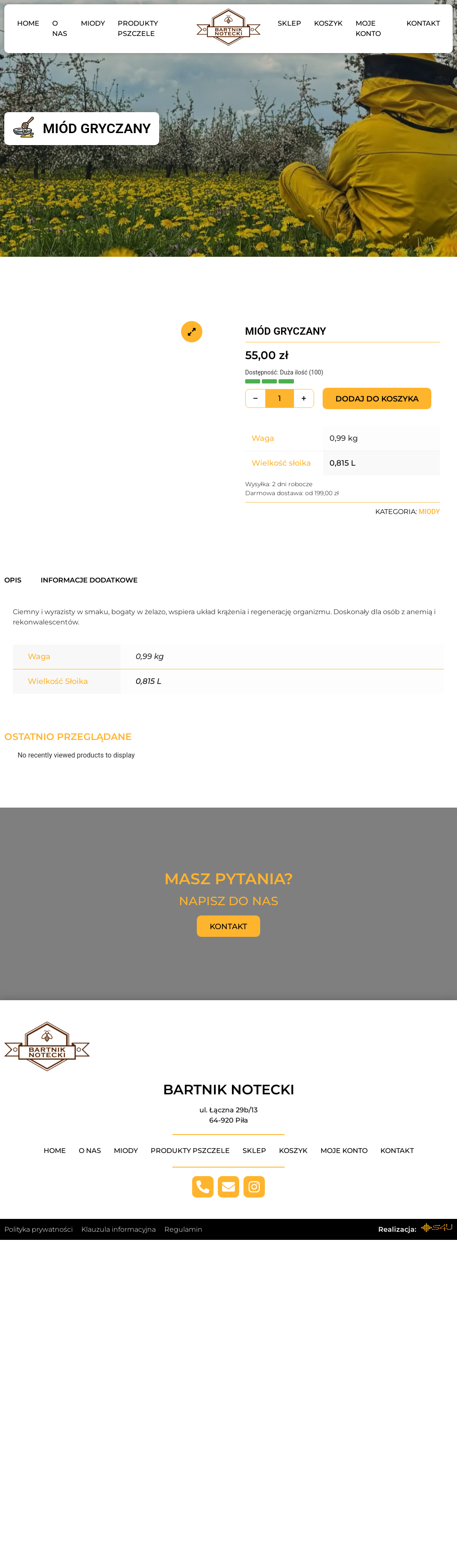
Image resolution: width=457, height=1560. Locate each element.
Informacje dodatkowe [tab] (89, 580)
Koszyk (328, 23)
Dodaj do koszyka (376, 399)
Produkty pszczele (138, 28)
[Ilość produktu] (280, 398)
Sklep (289, 23)
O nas (59, 28)
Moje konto (368, 28)
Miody (93, 23)
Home (28, 23)
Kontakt (423, 23)
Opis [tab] (12, 580)
